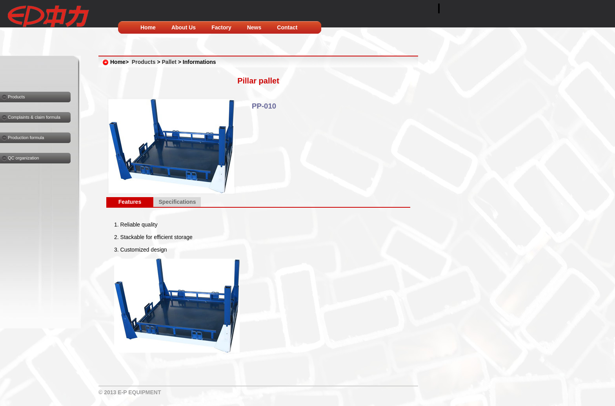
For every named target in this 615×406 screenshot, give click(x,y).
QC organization (23, 158)
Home (148, 27)
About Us (183, 27)
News (254, 27)
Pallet (169, 62)
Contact (287, 27)
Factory (221, 27)
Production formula (26, 137)
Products (16, 96)
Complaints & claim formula (34, 117)
